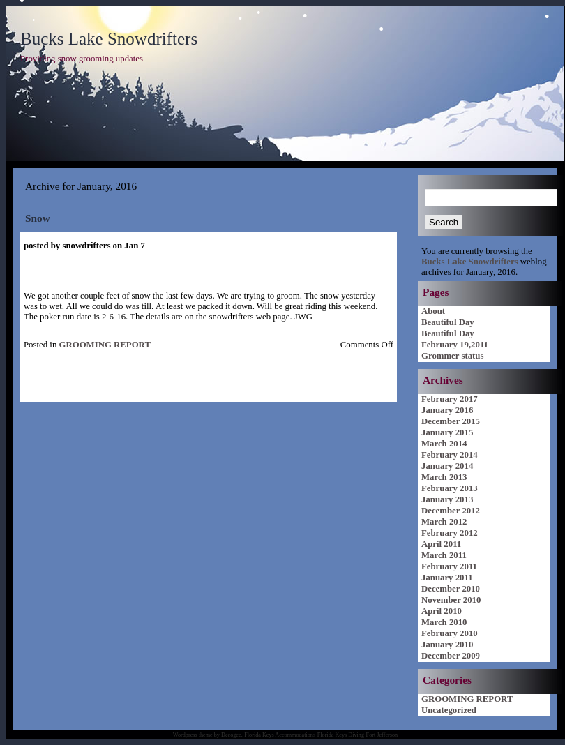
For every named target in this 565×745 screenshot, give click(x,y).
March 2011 (444, 555)
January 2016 (447, 410)
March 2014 (444, 444)
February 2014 (449, 455)
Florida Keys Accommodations (279, 735)
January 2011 (447, 577)
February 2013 (449, 488)
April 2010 (441, 611)
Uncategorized (448, 710)
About (433, 311)
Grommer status (452, 356)
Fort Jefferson (382, 735)
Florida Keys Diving (340, 735)
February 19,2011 (454, 344)
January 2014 (447, 466)
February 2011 (449, 566)
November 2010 (451, 600)
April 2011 (441, 544)
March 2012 (444, 522)
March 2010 (444, 622)
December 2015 (450, 421)
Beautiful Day (447, 322)
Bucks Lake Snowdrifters (108, 38)
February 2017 (449, 399)
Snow (37, 218)
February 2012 (449, 533)
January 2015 (447, 432)
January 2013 (447, 499)
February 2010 (449, 633)
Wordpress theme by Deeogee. (208, 735)
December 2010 (450, 589)
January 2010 (447, 644)
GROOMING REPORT (104, 344)
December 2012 (450, 511)
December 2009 (450, 656)
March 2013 (444, 477)
